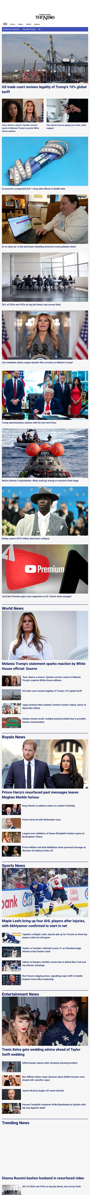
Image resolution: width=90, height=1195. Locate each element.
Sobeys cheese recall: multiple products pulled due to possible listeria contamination (54, 720)
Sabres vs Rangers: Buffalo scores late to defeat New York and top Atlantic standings (54, 963)
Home (12, 24)
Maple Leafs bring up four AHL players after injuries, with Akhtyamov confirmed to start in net (43, 923)
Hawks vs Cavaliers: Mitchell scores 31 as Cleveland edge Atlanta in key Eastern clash (51, 950)
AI (39, 29)
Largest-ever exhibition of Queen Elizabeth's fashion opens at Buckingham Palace (53, 835)
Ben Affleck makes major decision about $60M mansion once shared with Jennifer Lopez (53, 1078)
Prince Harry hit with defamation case (41, 819)
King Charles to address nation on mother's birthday (48, 805)
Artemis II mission (11, 29)
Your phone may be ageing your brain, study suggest (66, 126)
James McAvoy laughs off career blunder (43, 1090)
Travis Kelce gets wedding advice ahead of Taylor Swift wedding (41, 1052)
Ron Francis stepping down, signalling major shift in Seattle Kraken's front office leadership (52, 977)
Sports (37, 24)
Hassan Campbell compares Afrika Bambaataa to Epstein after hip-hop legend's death (54, 1106)
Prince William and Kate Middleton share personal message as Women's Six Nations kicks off (54, 849)
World (28, 24)
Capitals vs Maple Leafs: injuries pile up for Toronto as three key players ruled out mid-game (54, 936)
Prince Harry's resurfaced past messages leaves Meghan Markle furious (40, 794)
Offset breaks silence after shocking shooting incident (49, 1063)
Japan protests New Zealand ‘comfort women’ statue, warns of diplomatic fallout (54, 706)
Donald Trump (29, 29)
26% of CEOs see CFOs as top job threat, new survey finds (51, 1186)
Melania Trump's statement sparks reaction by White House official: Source (43, 666)
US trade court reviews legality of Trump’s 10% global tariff (44, 89)
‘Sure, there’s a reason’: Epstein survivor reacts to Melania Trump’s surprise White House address (20, 128)
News (20, 24)
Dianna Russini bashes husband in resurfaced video (43, 1178)
